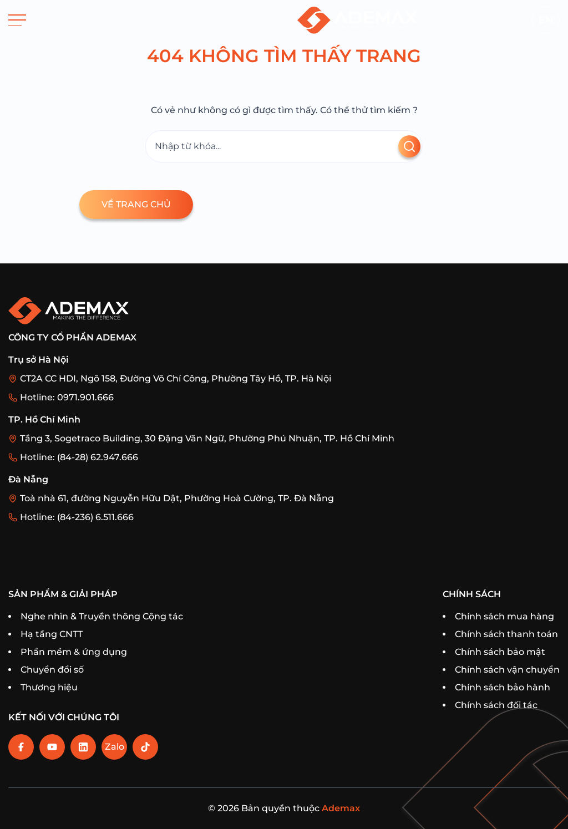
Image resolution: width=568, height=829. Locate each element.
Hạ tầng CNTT (52, 634)
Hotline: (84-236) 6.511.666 (77, 517)
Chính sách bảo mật (500, 652)
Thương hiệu (49, 687)
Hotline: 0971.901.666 (67, 397)
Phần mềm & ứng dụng (74, 652)
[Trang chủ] (357, 20)
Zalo (114, 746)
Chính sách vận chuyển (507, 669)
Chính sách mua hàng (504, 616)
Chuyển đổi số (52, 669)
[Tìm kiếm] (284, 146)
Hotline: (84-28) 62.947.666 (79, 457)
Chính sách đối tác (496, 705)
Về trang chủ (136, 204)
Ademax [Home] (341, 808)
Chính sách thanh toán (506, 634)
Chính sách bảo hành (502, 687)
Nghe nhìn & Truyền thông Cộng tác (102, 616)
